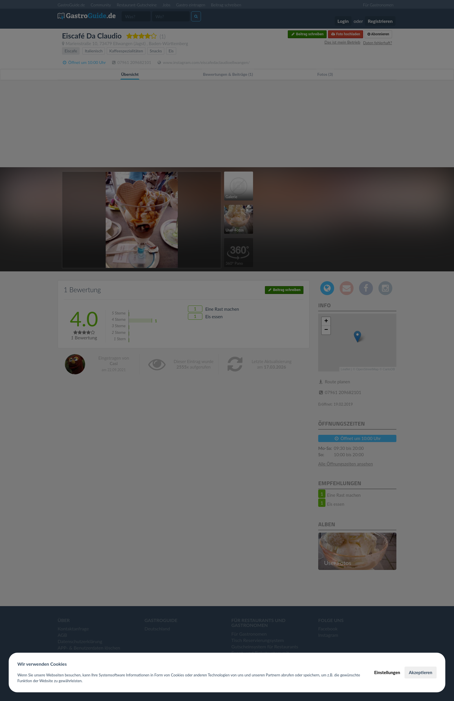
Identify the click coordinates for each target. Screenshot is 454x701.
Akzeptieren (420, 672)
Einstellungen (387, 672)
